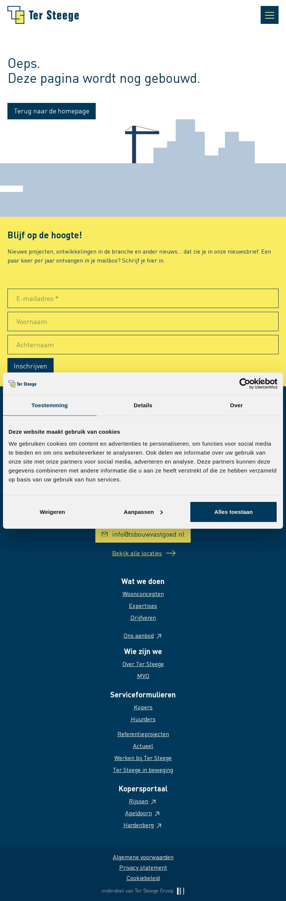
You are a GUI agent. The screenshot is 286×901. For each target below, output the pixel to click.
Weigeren (52, 511)
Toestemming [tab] (50, 405)
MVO (143, 675)
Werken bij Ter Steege (143, 758)
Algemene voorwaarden (143, 857)
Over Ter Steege (143, 664)
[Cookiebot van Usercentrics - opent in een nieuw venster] (244, 383)
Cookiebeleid (143, 878)
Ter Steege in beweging (143, 769)
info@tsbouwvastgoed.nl (143, 534)
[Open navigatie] (270, 15)
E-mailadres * (37, 298)
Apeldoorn (143, 813)
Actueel (143, 746)
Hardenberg (143, 825)
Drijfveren (143, 617)
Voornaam (31, 321)
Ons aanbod (143, 635)
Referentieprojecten (143, 734)
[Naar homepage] (43, 15)
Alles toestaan (233, 511)
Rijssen (143, 801)
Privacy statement (143, 867)
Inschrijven (30, 365)
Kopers (143, 707)
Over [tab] (236, 405)
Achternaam (35, 344)
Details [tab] (143, 405)
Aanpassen (143, 511)
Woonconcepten (143, 593)
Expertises (143, 605)
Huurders (143, 719)
